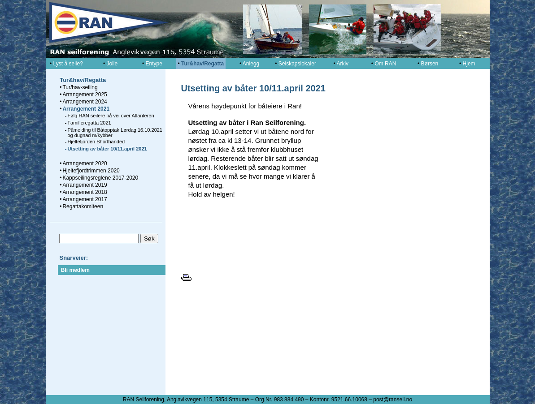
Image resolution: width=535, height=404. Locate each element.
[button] (424, 210)
